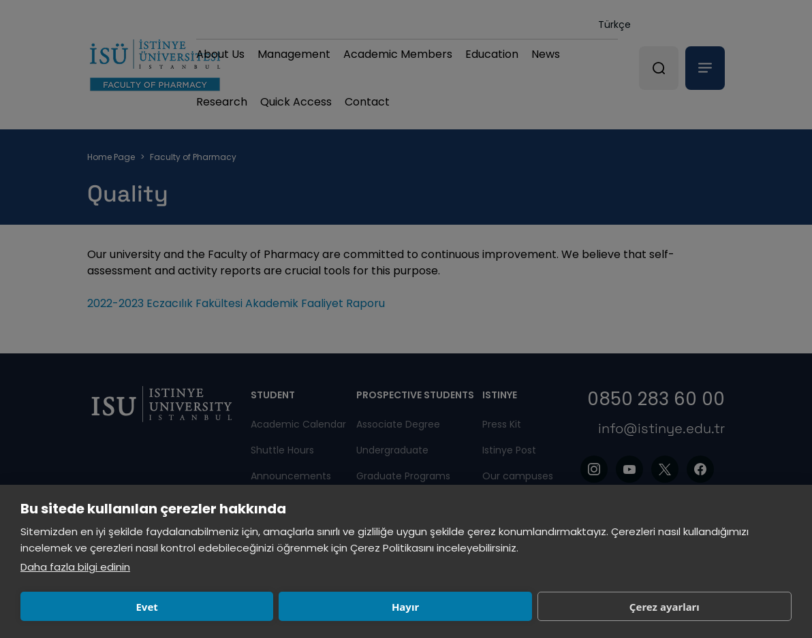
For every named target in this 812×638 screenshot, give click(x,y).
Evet (95, 606)
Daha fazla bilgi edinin (75, 567)
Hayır (250, 606)
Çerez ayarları (406, 606)
